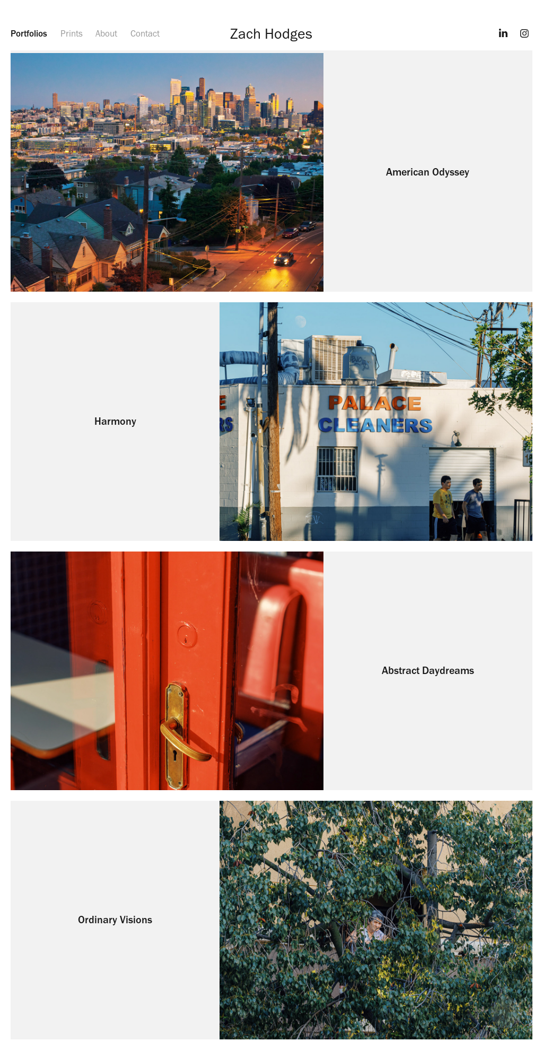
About (106, 33)
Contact (145, 33)
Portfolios (29, 33)
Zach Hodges (271, 33)
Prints (71, 33)
